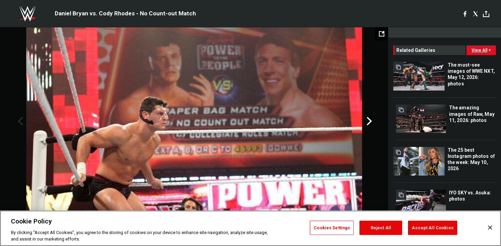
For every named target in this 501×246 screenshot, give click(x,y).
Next (368, 121)
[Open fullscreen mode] (381, 33)
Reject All (381, 227)
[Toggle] (486, 14)
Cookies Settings (332, 227)
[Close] (490, 227)
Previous (20, 121)
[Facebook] (465, 13)
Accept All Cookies (432, 227)
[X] (475, 13)
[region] (250, 228)
